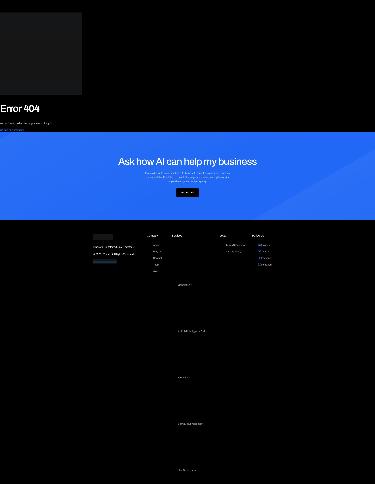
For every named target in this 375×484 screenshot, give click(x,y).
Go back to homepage (12, 130)
